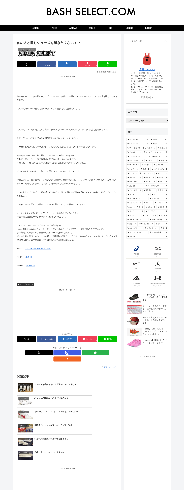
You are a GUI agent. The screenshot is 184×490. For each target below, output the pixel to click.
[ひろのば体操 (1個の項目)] (145, 224)
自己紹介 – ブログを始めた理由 (107, 482)
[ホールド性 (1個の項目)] (134, 182)
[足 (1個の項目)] (164, 228)
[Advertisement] (67, 84)
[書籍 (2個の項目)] (145, 169)
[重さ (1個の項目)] (131, 224)
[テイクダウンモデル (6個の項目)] (138, 156)
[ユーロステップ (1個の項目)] (156, 186)
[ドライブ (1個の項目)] (159, 194)
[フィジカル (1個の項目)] (134, 177)
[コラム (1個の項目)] (150, 207)
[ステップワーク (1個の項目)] (134, 228)
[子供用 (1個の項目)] (162, 177)
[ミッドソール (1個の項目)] (134, 203)
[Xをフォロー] (58, 352)
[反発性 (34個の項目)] (159, 144)
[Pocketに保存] (87, 64)
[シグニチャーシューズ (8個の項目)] (155, 152)
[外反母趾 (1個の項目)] (135, 186)
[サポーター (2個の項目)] (161, 173)
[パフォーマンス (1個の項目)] (137, 199)
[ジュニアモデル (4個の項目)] (135, 161)
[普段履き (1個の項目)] (149, 190)
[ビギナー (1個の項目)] (161, 224)
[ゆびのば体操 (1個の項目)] (158, 232)
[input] (147, 41)
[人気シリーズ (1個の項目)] (152, 228)
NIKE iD (28, 257)
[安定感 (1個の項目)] (162, 207)
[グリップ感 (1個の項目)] (158, 199)
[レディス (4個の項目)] (159, 156)
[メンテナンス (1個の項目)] (149, 215)
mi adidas (30, 266)
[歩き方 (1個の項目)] (148, 177)
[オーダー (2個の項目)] (132, 173)
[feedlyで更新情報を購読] (70, 352)
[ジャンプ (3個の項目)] (151, 161)
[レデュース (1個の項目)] (147, 237)
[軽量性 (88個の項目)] (159, 139)
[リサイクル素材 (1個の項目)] (158, 220)
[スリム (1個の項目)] (148, 203)
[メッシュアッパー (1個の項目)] (138, 194)
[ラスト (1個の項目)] (163, 215)
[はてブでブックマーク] (67, 64)
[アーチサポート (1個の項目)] (156, 211)
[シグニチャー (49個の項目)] (137, 144)
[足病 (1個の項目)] (162, 190)
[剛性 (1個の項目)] (162, 182)
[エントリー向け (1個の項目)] (135, 207)
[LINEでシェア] (107, 64)
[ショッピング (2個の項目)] (146, 173)
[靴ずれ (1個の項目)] (149, 182)
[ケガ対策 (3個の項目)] (146, 165)
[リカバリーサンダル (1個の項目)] (137, 220)
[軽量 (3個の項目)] (163, 161)
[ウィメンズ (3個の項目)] (133, 165)
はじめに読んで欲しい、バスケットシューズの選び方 (72, 482)
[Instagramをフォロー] (64, 352)
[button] (166, 41)
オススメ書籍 (128, 482)
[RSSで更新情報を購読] (75, 352)
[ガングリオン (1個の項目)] (133, 215)
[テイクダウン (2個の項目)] (160, 165)
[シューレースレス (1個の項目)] (137, 232)
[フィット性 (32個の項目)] (133, 148)
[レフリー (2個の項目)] (132, 169)
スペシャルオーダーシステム (38, 248)
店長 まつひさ (147, 69)
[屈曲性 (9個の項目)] (162, 148)
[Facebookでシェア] (46, 64)
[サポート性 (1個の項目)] (134, 190)
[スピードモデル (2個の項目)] (159, 169)
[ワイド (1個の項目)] (135, 211)
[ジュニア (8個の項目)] (134, 152)
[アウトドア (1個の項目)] (161, 203)
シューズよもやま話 (25, 284)
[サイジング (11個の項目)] (149, 148)
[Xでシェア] (26, 64)
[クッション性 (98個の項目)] (137, 139)
